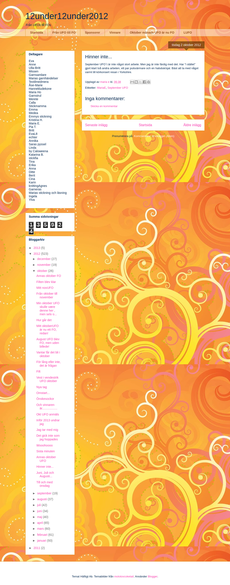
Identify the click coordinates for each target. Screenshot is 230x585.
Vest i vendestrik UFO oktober (47, 379)
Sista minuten (45, 451)
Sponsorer (92, 32)
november (44, 264)
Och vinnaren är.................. (46, 406)
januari (42, 540)
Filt (38, 371)
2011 (37, 548)
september (44, 493)
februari (42, 534)
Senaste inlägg (96, 125)
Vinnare (114, 32)
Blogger (152, 576)
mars (41, 528)
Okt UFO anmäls (47, 414)
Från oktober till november (46, 295)
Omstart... (43, 393)
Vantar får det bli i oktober (48, 354)
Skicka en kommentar (104, 106)
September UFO (117, 87)
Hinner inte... (44, 466)
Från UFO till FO (64, 32)
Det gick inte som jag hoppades (48, 437)
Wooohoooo (44, 445)
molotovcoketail (124, 576)
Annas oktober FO (48, 276)
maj (40, 517)
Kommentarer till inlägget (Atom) (154, 136)
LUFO (188, 32)
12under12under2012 (66, 16)
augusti (42, 499)
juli (39, 505)
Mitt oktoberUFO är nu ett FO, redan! (47, 329)
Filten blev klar (46, 282)
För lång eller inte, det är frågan (48, 363)
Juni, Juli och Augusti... (45, 474)
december (44, 259)
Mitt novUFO (44, 287)
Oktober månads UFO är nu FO (152, 32)
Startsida (36, 32)
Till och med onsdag (44, 484)
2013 (37, 248)
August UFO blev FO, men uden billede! (48, 342)
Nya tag (41, 387)
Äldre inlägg (192, 125)
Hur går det (44, 320)
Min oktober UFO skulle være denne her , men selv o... (48, 308)
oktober (42, 271)
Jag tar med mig (47, 429)
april (40, 523)
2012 (37, 253)
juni (40, 511)
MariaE (101, 87)
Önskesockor (45, 398)
